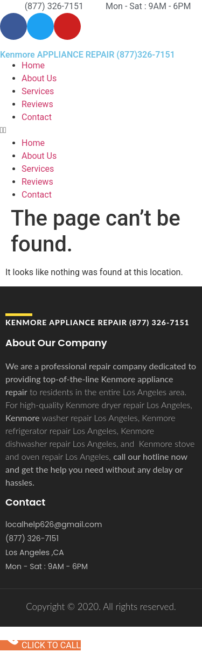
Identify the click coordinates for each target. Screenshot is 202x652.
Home (33, 65)
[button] (101, 130)
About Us (39, 78)
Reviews (37, 104)
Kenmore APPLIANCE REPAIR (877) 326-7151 (97, 322)
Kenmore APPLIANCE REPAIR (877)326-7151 (87, 55)
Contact (37, 117)
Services (38, 91)
